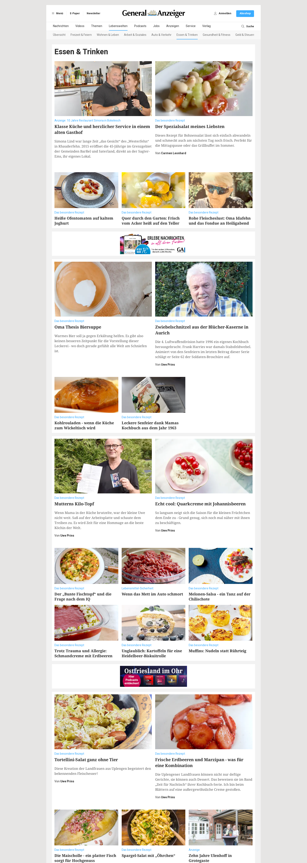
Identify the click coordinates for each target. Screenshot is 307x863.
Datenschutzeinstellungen (199, 846)
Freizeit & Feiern (81, 35)
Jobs (156, 26)
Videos (79, 26)
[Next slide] (249, 35)
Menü (56, 13)
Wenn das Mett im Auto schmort (152, 573)
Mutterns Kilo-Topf (74, 483)
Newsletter (93, 13)
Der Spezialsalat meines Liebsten (189, 126)
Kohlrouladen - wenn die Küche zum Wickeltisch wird (84, 404)
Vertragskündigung (167, 846)
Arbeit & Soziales (135, 35)
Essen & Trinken (187, 35)
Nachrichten (61, 26)
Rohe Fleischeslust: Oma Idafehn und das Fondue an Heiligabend (220, 221)
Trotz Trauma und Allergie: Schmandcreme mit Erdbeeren (83, 632)
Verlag (206, 26)
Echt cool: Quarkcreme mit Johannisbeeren (200, 483)
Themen (96, 26)
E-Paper (75, 13)
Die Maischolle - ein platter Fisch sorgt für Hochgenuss (85, 816)
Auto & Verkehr (161, 35)
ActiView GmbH (173, 851)
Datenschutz (106, 846)
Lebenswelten (118, 26)
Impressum (124, 846)
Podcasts (140, 26)
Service (191, 26)
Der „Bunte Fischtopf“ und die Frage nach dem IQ (82, 576)
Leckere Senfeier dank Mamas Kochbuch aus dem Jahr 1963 (150, 404)
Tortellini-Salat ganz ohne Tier (86, 718)
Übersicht (59, 35)
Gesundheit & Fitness (216, 35)
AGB (93, 846)
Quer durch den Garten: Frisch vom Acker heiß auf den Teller (151, 221)
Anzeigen (172, 26)
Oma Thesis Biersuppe (77, 306)
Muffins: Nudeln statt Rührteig (217, 629)
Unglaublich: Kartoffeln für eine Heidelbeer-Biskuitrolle (152, 632)
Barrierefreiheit (143, 846)
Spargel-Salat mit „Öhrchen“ (148, 813)
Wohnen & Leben (108, 35)
